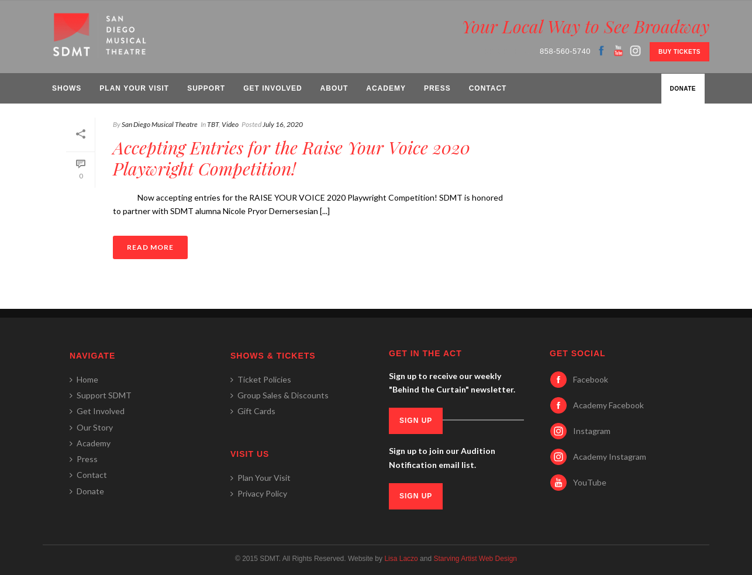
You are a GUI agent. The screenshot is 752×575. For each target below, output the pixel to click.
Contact (488, 88)
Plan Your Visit (134, 88)
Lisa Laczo (401, 559)
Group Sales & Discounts (279, 395)
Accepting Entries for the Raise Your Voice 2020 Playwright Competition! (291, 158)
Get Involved (272, 88)
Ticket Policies (260, 379)
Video (230, 124)
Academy (386, 88)
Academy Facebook (608, 405)
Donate (683, 88)
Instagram (591, 431)
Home (84, 379)
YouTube (589, 482)
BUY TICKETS (679, 52)
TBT (213, 124)
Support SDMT (101, 395)
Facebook (590, 379)
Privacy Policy (258, 493)
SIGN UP (415, 420)
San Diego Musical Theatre (160, 124)
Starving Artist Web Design (475, 559)
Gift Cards (252, 411)
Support (206, 88)
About (334, 88)
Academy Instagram (609, 457)
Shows (66, 88)
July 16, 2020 (283, 124)
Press (437, 88)
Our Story (91, 427)
